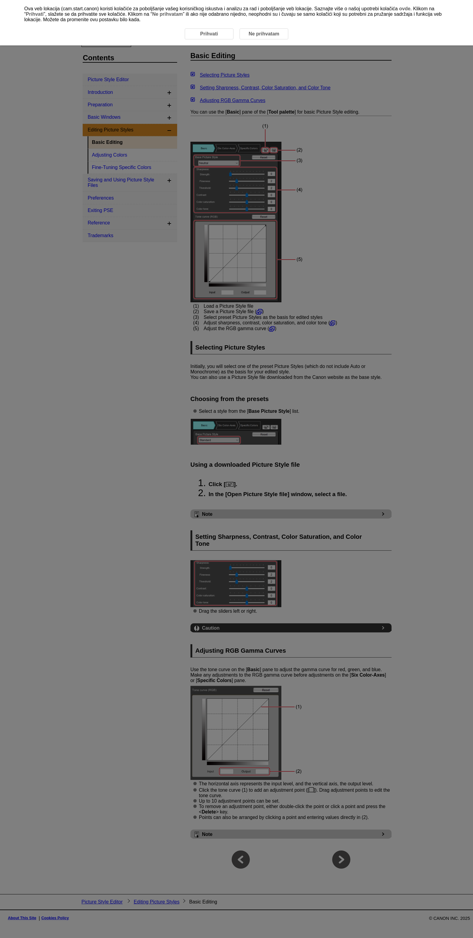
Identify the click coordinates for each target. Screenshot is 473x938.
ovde (404, 8)
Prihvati (35, 14)
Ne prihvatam (167, 14)
